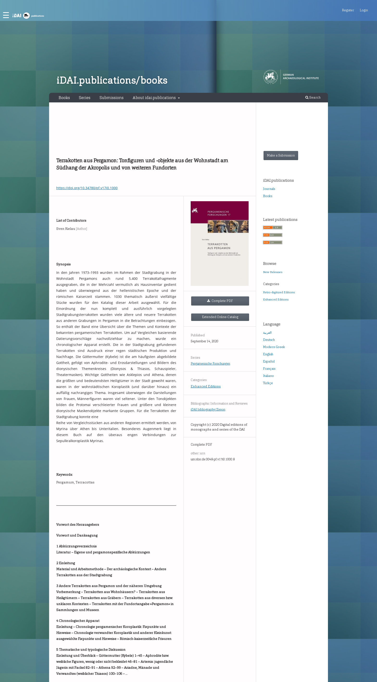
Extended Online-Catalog (220, 317)
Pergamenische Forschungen (210, 364)
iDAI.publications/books (112, 80)
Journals (269, 189)
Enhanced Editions (206, 386)
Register (348, 10)
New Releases (272, 272)
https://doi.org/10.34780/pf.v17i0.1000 (87, 188)
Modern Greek (274, 347)
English (268, 354)
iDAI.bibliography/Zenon (208, 409)
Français (269, 369)
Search (313, 97)
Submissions (112, 97)
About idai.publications (154, 97)
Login (364, 10)
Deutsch (269, 340)
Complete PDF (222, 301)
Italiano (268, 376)
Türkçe (268, 383)
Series (84, 97)
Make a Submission (281, 155)
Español (269, 361)
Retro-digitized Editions (279, 292)
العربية (267, 333)
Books (64, 97)
